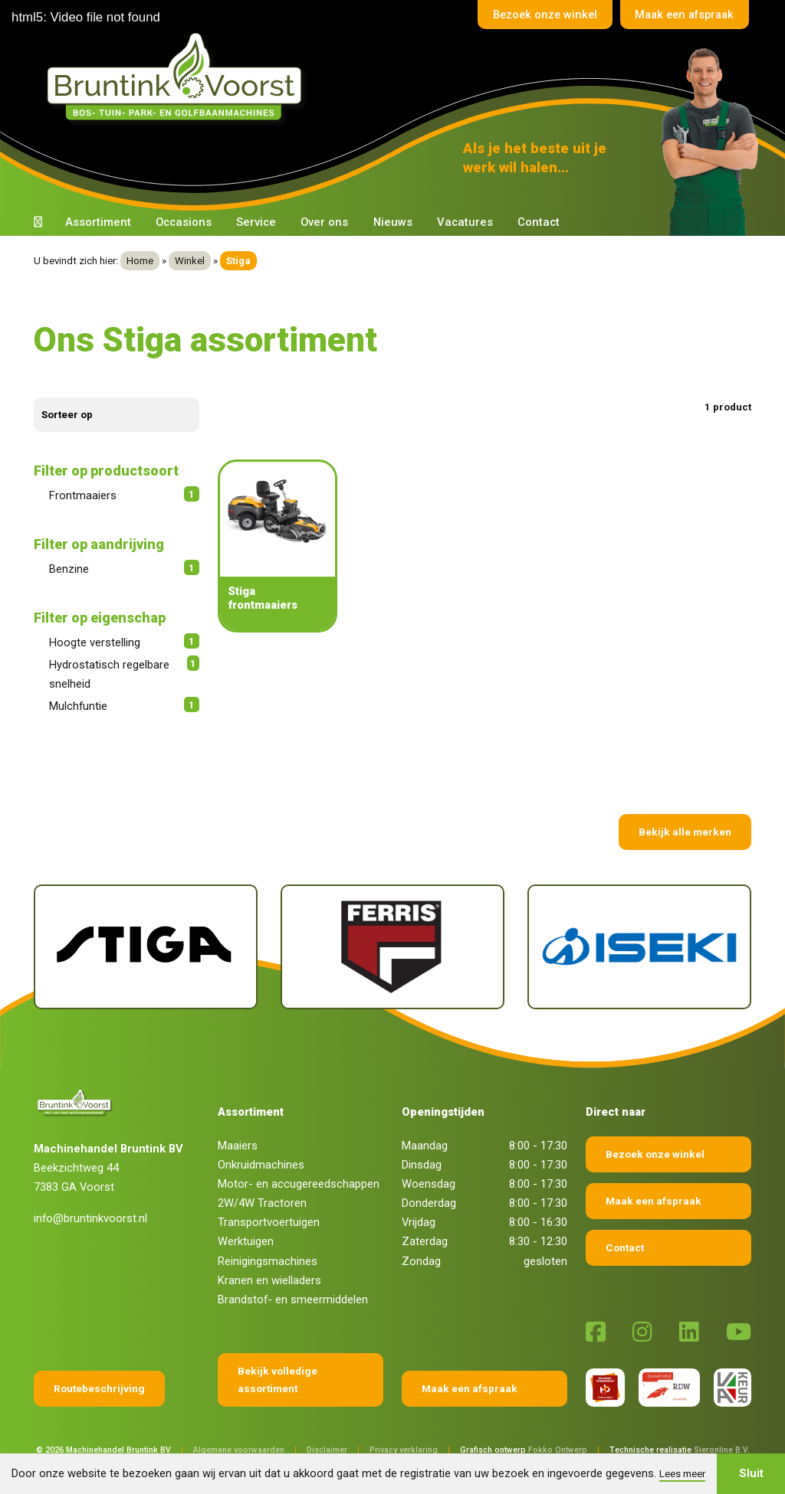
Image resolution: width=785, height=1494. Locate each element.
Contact (538, 222)
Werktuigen (246, 1241)
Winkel (190, 260)
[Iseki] (639, 947)
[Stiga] (145, 947)
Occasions (184, 222)
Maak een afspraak (681, 14)
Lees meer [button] (682, 1473)
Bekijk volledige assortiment (277, 1379)
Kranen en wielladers (269, 1280)
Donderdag (429, 1203)
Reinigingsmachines (267, 1261)
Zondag (421, 1261)
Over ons (324, 222)
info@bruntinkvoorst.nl (90, 1218)
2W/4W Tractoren (262, 1203)
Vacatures (465, 222)
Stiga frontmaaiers (262, 598)
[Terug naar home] (178, 77)
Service (256, 222)
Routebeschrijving (99, 1388)
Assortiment (98, 222)
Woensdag (428, 1184)
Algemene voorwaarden (238, 1450)
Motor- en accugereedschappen (298, 1184)
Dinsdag (422, 1165)
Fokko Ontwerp (557, 1450)
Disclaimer (327, 1450)
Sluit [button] (751, 1473)
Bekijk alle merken (685, 831)
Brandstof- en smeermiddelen (293, 1299)
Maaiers (238, 1145)
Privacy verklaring (404, 1450)
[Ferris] (392, 947)
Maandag (425, 1145)
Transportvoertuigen (269, 1222)
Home (139, 260)
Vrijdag (418, 1222)
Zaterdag (425, 1241)
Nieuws (392, 222)
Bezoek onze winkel (537, 14)
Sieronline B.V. (722, 1450)
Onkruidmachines (261, 1165)
